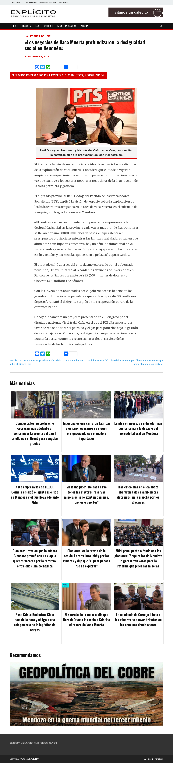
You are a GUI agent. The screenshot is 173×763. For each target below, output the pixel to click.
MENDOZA (26, 25)
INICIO (15, 25)
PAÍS (37, 25)
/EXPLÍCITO (33, 759)
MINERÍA (84, 25)
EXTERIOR (48, 25)
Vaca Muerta (63, 2)
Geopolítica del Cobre (48, 2)
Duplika (159, 759)
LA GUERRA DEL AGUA (66, 25)
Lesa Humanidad (31, 2)
